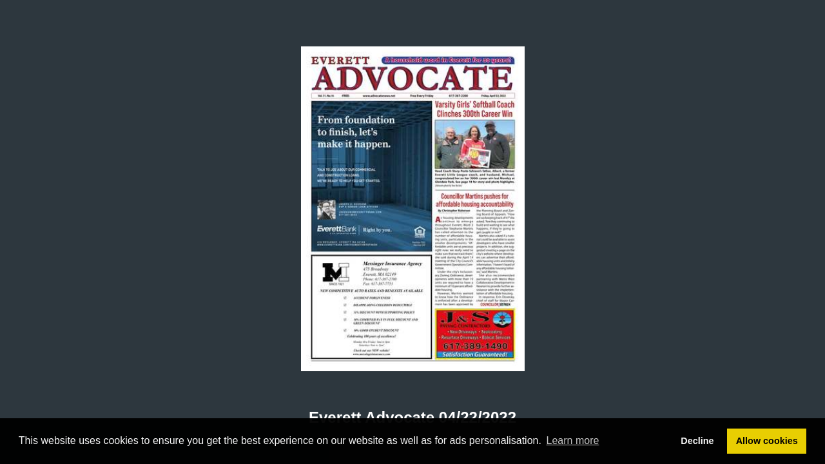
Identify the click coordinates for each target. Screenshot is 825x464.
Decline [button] (697, 441)
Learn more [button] (573, 440)
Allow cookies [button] (767, 441)
